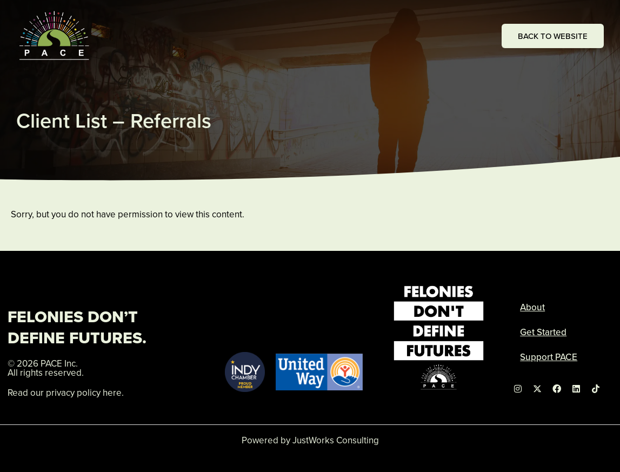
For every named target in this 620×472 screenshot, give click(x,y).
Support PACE (548, 356)
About (532, 307)
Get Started (543, 331)
